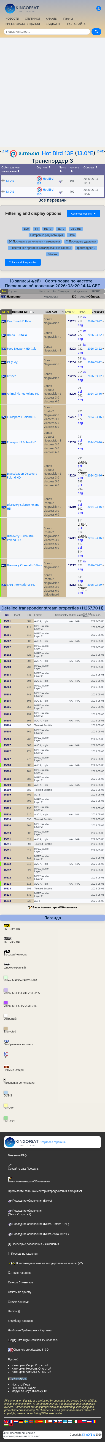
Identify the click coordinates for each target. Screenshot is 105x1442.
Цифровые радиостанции (46, 235)
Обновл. (94, 296)
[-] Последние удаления (81, 241)
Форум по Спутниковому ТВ (29, 1391)
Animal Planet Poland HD (23, 394)
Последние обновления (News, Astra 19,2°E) (38, 1234)
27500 (96, 312)
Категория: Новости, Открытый (31, 1368)
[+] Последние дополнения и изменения (34, 241)
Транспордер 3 (86, 248)
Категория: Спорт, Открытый (30, 1365)
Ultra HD (75, 228)
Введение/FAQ (17, 1155)
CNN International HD (21, 585)
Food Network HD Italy (21, 349)
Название (14, 296)
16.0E (4, 151)
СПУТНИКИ (32, 18)
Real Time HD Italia (19, 321)
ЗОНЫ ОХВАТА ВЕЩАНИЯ (22, 24)
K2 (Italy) (12, 362)
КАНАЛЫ (51, 18)
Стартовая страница (35, 1142)
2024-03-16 (94, 394)
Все (26, 228)
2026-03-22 (94, 321)
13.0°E (85, 153)
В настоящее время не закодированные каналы (40, 248)
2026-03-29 (94, 585)
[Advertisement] (52, 92)
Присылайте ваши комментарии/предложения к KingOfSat (45, 1191)
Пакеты (68, 18)
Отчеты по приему (19, 1292)
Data (72, 235)
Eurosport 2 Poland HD (22, 442)
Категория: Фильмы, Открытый (31, 1371)
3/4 (102, 312)
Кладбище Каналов (20, 1320)
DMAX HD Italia (17, 335)
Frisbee (11, 376)
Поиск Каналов (19, 1272)
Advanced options (83, 213)
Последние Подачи (24, 1387)
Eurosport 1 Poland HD (22, 417)
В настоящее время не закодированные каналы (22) (45, 1263)
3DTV (61, 228)
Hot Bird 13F (57, 153)
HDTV (48, 228)
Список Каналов (18, 1301)
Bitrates (52, 254)
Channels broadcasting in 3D (28, 1349)
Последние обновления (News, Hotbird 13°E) (38, 1224)
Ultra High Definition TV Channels (33, 1340)
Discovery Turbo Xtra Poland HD (20, 538)
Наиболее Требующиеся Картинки (29, 1330)
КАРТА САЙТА (76, 24)
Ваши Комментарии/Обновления (54, 907)
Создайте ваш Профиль (23, 1167)
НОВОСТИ (12, 18)
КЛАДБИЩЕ (53, 24)
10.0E (100, 151)
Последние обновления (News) (30, 1200)
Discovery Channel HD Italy (24, 565)
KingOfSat (88, 1434)
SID (74, 296)
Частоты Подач (21, 1384)
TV (36, 228)
